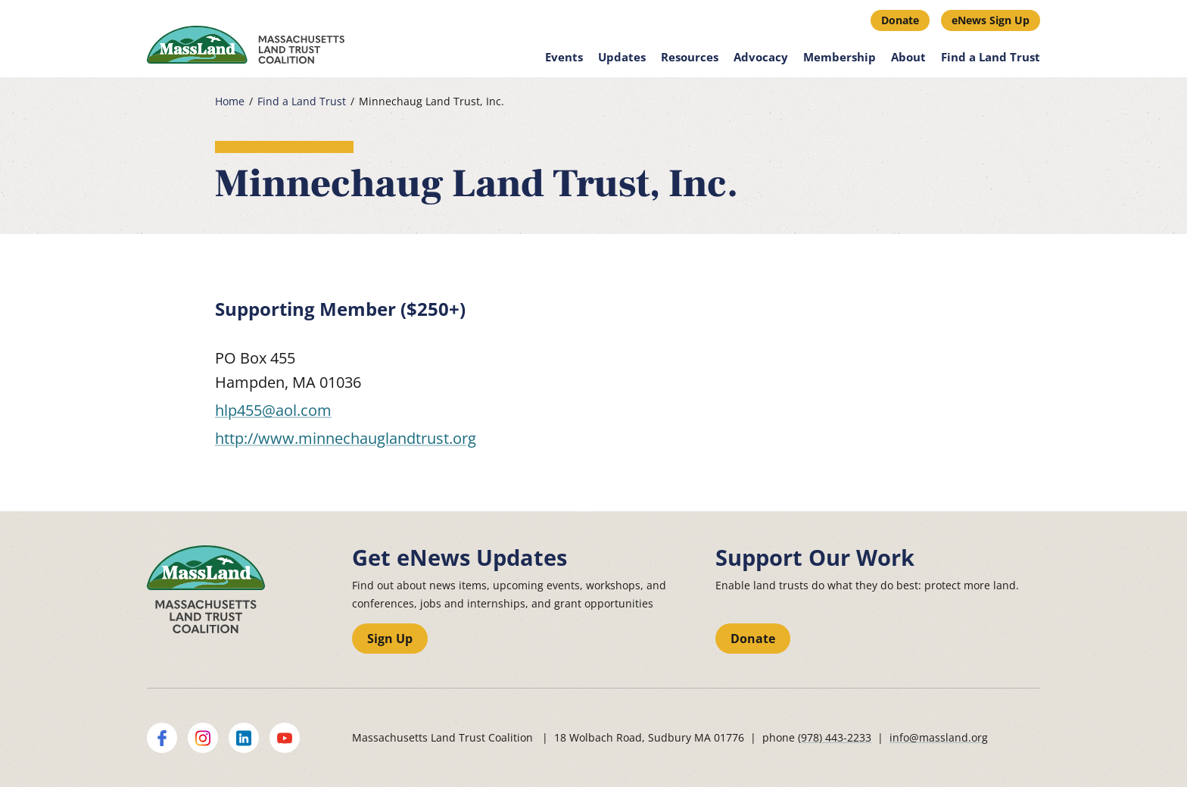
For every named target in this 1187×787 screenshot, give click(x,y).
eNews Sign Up (991, 20)
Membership (839, 56)
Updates (622, 56)
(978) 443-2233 (834, 737)
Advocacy (761, 56)
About (908, 56)
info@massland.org (938, 737)
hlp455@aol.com (273, 410)
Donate (900, 20)
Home (230, 101)
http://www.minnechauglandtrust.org (345, 438)
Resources (689, 56)
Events (564, 56)
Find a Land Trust (990, 56)
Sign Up (390, 638)
